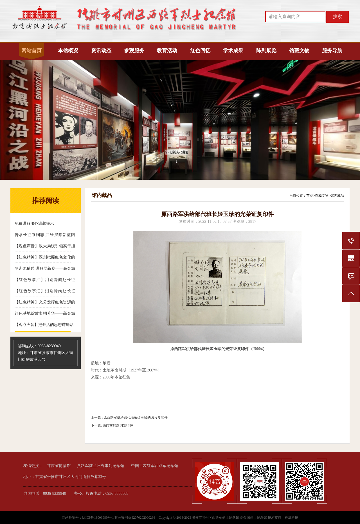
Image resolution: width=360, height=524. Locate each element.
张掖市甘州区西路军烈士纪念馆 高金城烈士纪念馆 (229, 518)
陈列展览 (266, 50)
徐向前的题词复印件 (118, 425)
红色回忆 (200, 50)
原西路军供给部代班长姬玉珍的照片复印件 (136, 417)
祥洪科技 (291, 518)
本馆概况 (68, 50)
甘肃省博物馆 (59, 466)
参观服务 (134, 50)
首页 (309, 196)
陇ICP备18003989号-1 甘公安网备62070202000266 (119, 518)
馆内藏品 (337, 196)
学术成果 (233, 50)
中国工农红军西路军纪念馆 (154, 466)
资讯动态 (101, 50)
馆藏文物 (299, 50)
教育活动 (167, 50)
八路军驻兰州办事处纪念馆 (100, 466)
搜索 (337, 16)
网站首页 (31, 50)
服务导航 (332, 50)
